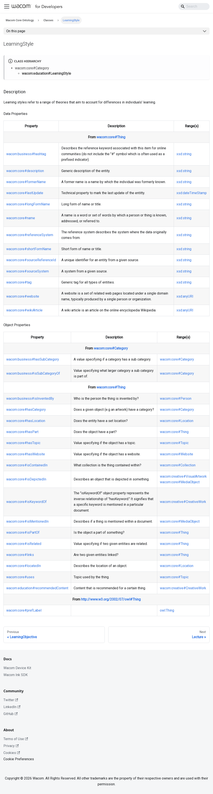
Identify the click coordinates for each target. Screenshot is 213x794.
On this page (15, 31)
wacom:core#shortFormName (28, 249)
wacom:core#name (20, 218)
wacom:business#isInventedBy (30, 398)
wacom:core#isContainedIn (27, 465)
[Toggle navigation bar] (6, 6)
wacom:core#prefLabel (23, 610)
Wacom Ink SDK (15, 675)
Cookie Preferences (18, 759)
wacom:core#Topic (174, 443)
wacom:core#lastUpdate (24, 193)
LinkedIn (11, 707)
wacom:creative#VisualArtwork (183, 476)
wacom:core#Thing (111, 137)
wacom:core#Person (175, 398)
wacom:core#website (22, 296)
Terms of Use (15, 739)
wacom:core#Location (176, 421)
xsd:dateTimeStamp (191, 193)
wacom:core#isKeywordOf (26, 502)
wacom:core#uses (20, 577)
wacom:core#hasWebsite (25, 454)
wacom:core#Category (32, 68)
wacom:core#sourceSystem (27, 271)
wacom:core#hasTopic (23, 443)
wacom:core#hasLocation (25, 421)
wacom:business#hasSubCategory (32, 359)
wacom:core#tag (19, 282)
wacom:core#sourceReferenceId (31, 260)
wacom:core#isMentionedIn (27, 521)
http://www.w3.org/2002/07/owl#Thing (111, 599)
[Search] (194, 6)
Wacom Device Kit (17, 668)
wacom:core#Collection (178, 465)
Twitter (10, 700)
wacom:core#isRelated (23, 544)
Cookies (11, 753)
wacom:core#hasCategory (26, 409)
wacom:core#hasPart (22, 432)
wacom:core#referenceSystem (29, 235)
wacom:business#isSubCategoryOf (33, 373)
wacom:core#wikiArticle (24, 310)
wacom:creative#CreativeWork (183, 502)
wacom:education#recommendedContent (37, 588)
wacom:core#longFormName (28, 204)
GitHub (10, 714)
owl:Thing (167, 610)
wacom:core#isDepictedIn (26, 479)
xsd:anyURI (184, 296)
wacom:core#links (20, 555)
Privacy (11, 746)
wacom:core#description (25, 171)
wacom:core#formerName (26, 182)
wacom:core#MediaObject (180, 482)
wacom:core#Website (176, 454)
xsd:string (183, 154)
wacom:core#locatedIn (23, 566)
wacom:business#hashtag (26, 154)
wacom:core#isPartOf (23, 532)
